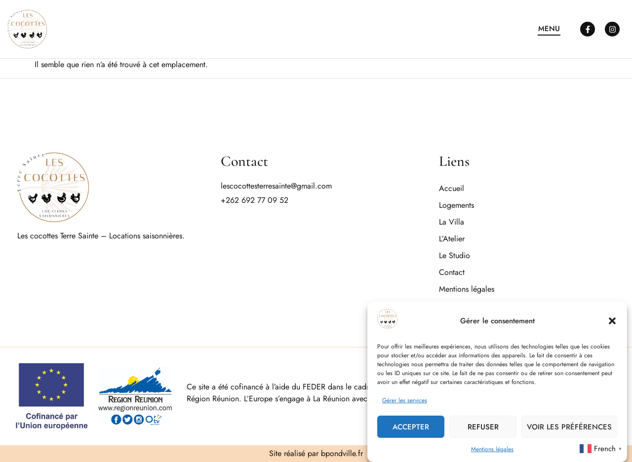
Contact (452, 272)
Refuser (483, 427)
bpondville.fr (342, 453)
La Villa (451, 222)
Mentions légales (492, 449)
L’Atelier (452, 238)
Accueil (451, 188)
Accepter (411, 427)
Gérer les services (404, 400)
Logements (456, 205)
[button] (612, 321)
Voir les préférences (569, 427)
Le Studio (454, 255)
